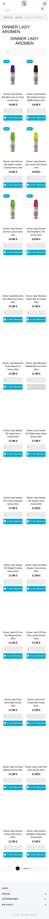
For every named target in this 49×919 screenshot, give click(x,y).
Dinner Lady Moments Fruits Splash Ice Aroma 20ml (13, 366)
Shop (5, 888)
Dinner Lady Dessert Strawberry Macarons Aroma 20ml (36, 834)
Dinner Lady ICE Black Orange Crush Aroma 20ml (36, 568)
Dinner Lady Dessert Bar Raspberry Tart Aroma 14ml (36, 232)
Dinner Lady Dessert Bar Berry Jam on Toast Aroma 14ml (13, 97)
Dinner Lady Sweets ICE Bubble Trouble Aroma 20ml (13, 568)
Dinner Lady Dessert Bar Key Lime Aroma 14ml (12, 232)
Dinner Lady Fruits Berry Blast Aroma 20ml (12, 702)
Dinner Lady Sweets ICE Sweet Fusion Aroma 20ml (36, 501)
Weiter (28, 868)
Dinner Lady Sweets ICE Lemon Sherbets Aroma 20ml (13, 501)
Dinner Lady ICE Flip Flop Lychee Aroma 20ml (36, 635)
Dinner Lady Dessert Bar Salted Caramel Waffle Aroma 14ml (36, 97)
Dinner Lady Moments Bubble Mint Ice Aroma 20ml (36, 366)
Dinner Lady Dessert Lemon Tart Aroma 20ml (12, 834)
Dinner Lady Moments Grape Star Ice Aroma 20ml (36, 299)
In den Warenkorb (13, 117)
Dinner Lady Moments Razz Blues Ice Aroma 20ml (13, 299)
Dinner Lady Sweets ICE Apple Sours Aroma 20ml (13, 433)
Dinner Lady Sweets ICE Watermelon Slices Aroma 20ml (36, 433)
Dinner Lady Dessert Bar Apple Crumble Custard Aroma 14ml (12, 164)
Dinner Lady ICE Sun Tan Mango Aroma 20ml (13, 635)
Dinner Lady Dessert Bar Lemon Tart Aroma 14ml (36, 164)
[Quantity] (13, 111)
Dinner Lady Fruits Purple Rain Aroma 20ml (36, 702)
